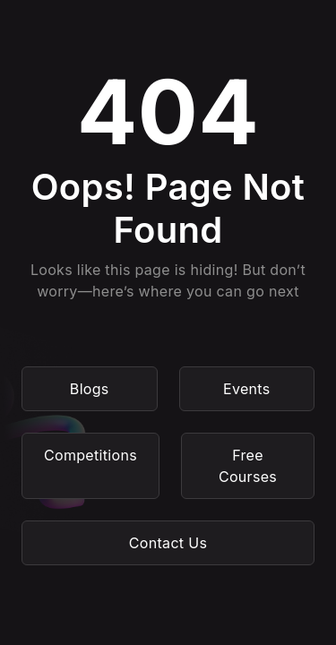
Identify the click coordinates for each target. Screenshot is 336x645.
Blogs (89, 389)
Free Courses (248, 466)
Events (247, 389)
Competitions (90, 455)
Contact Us (168, 543)
